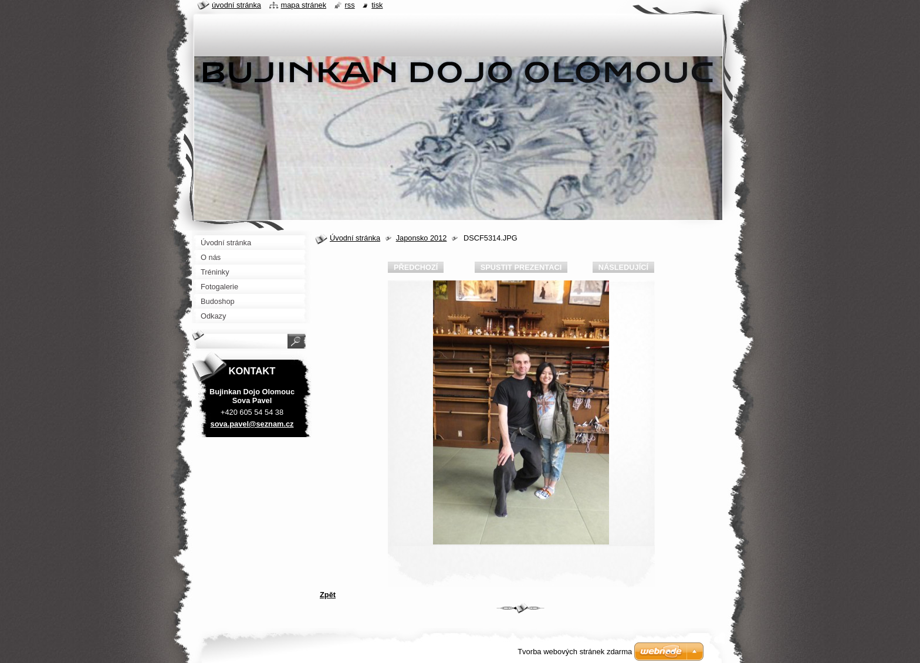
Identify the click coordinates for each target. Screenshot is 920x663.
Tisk (377, 5)
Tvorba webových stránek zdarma (575, 651)
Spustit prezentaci (521, 267)
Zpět (328, 594)
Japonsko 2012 (421, 238)
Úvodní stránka (355, 238)
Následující (623, 267)
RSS (350, 5)
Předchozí (416, 267)
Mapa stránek (304, 5)
